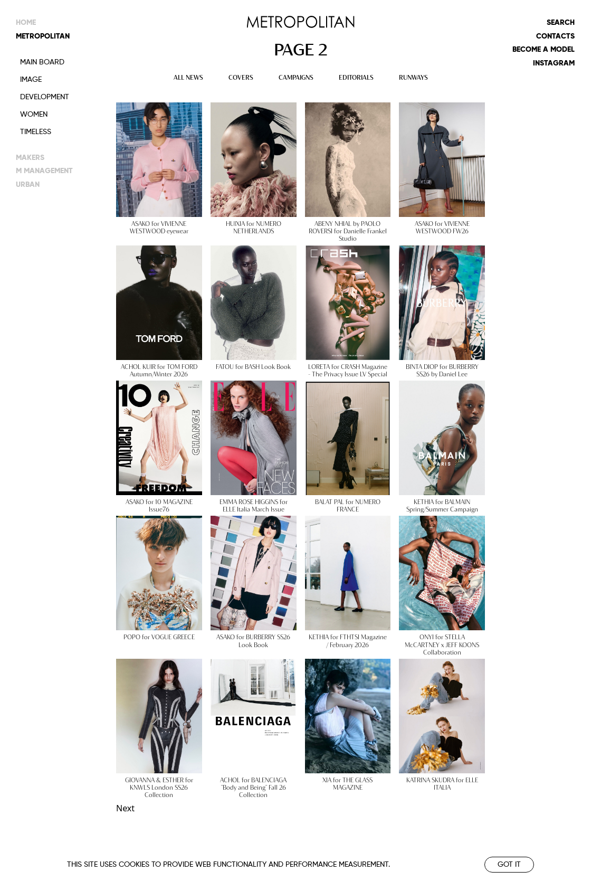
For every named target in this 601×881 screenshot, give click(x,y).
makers (30, 156)
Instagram (554, 63)
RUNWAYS (413, 77)
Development (44, 97)
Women (33, 114)
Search (561, 22)
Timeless (35, 132)
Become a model (543, 49)
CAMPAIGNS (296, 77)
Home (26, 22)
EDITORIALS (356, 77)
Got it (509, 864)
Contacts (555, 36)
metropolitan (43, 36)
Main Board (42, 62)
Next (125, 808)
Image (31, 79)
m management (44, 170)
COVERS (240, 77)
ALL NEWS (188, 77)
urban (28, 183)
